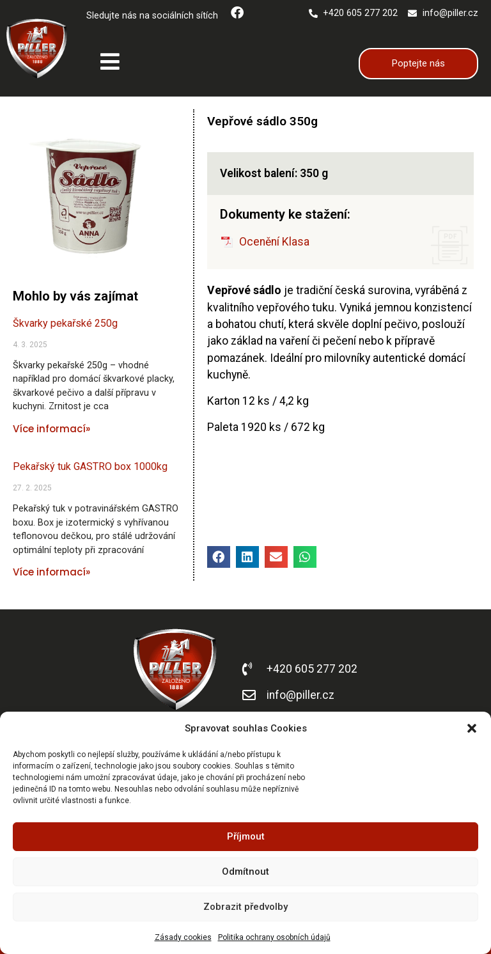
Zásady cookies (183, 937)
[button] (471, 728)
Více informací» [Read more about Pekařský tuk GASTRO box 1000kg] (51, 572)
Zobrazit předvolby (245, 906)
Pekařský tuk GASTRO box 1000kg (90, 466)
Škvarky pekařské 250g (65, 323)
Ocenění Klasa (274, 241)
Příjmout (246, 836)
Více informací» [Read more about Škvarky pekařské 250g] (51, 428)
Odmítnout (245, 871)
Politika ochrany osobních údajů (274, 937)
